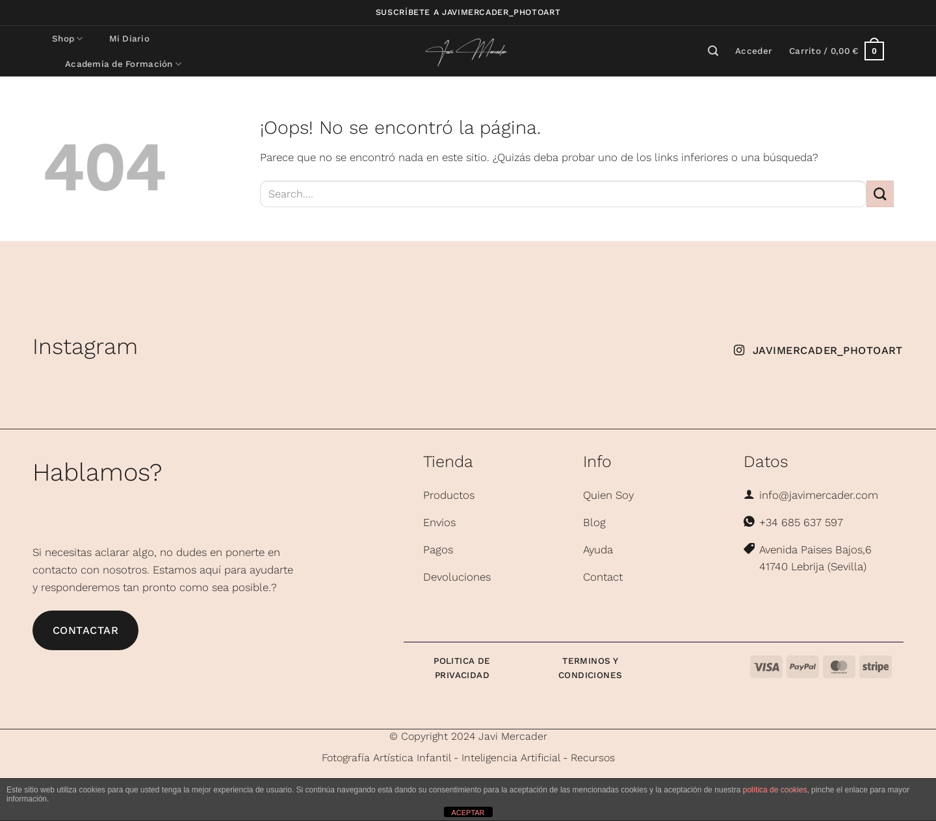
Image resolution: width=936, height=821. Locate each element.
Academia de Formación (123, 64)
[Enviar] (880, 194)
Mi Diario (129, 39)
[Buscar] (713, 51)
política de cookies (775, 789)
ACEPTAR (467, 812)
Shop (67, 38)
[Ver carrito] (836, 51)
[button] (753, 51)
